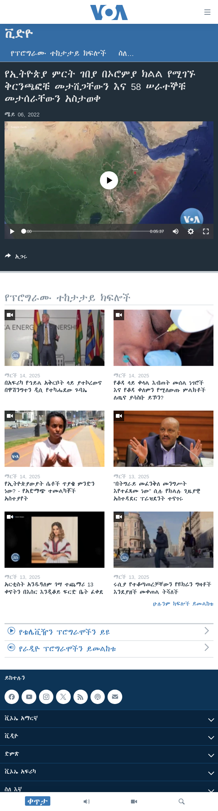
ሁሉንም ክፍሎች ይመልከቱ (183, 604)
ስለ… (126, 53)
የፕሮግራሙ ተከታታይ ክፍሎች (58, 53)
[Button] (16, 258)
